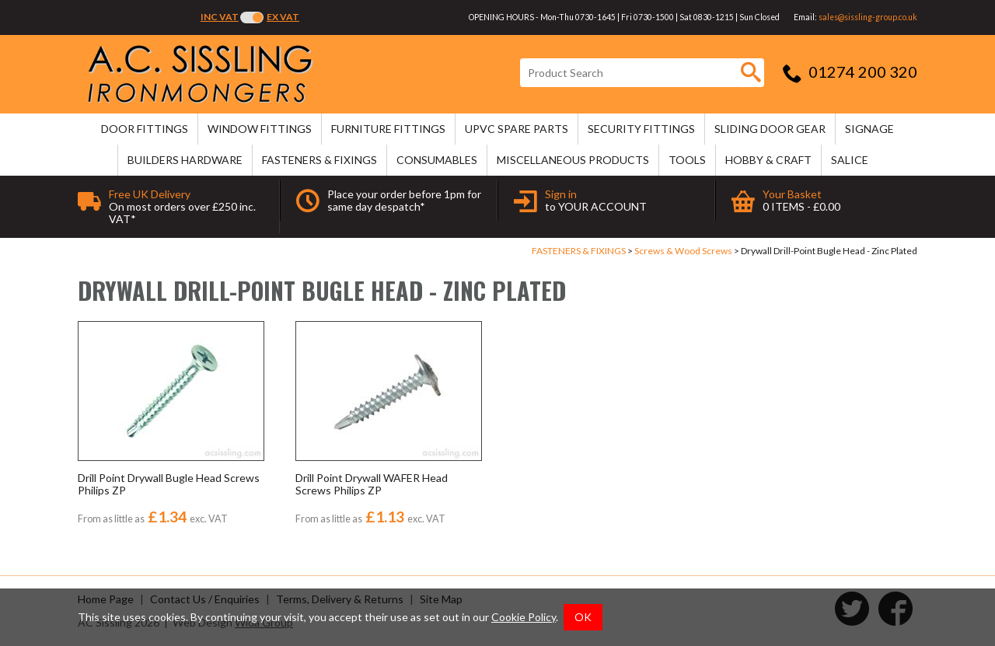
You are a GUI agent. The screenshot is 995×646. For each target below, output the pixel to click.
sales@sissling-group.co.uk (868, 17)
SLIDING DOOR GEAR (770, 128)
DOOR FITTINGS (144, 128)
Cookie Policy (523, 616)
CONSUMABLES (436, 159)
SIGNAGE (869, 128)
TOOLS (687, 159)
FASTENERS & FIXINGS (319, 159)
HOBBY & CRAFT (768, 159)
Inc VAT (220, 17)
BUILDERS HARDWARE (185, 159)
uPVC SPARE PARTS (516, 128)
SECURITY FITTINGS (641, 128)
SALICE (849, 159)
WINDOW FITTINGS (260, 128)
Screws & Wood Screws (683, 251)
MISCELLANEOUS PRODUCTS (573, 159)
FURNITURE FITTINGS (388, 128)
